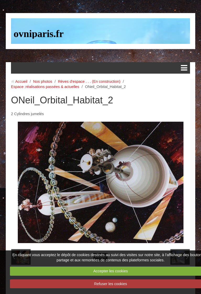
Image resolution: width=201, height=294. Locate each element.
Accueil (21, 81)
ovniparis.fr (39, 33)
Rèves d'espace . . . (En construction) (89, 81)
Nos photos (42, 81)
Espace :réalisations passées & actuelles (45, 87)
